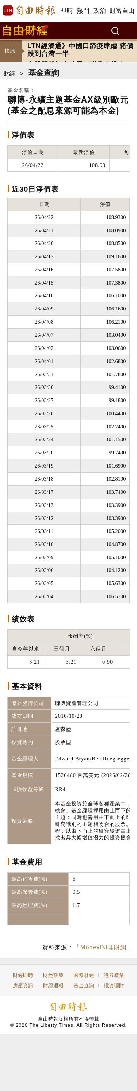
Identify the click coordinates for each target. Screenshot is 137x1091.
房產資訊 (23, 985)
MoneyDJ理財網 (103, 947)
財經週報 (53, 985)
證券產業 (114, 975)
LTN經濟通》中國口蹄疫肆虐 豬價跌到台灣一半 (80, 50)
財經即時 (23, 975)
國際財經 (83, 975)
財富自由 (122, 10)
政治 (99, 10)
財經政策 (53, 975)
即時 (66, 10)
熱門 (83, 10)
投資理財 (114, 985)
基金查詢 (43, 72)
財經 (9, 73)
